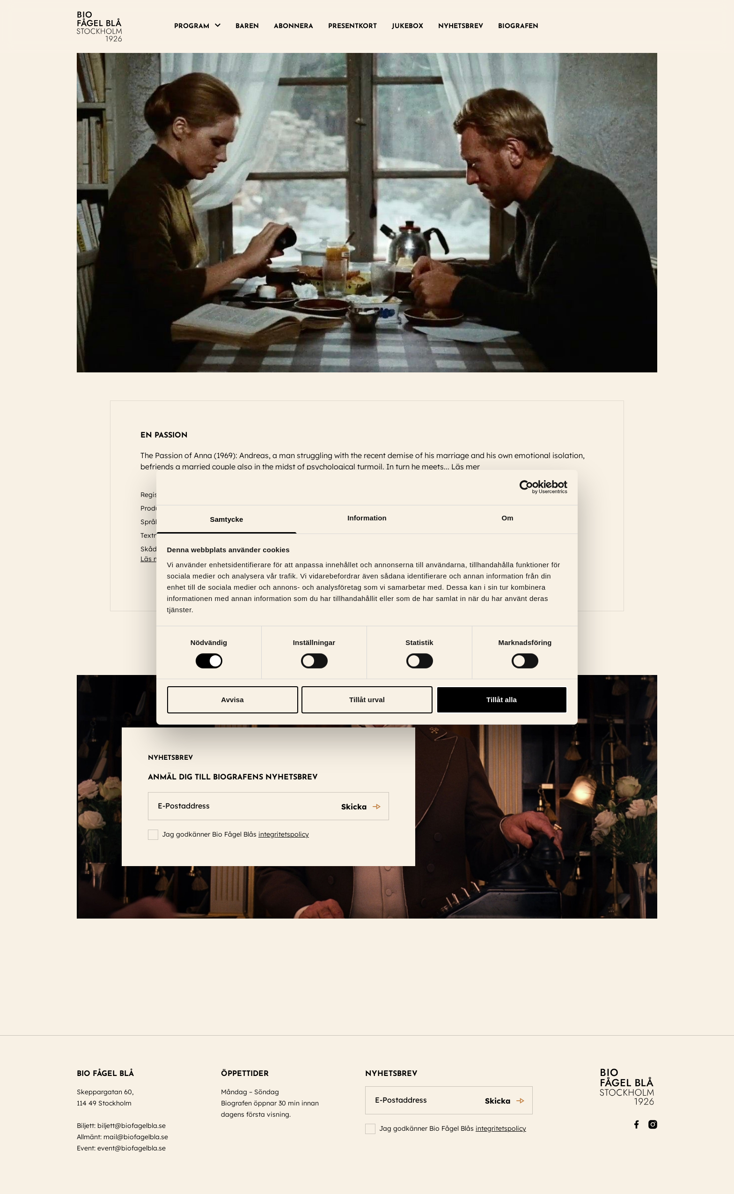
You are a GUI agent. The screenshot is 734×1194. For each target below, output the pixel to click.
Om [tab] (507, 517)
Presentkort (352, 26)
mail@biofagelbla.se (135, 1137)
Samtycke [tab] (226, 519)
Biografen (518, 26)
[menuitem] (201, 26)
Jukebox (407, 26)
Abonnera (293, 26)
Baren (247, 26)
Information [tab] (367, 517)
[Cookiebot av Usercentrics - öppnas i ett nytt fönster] (526, 487)
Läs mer (469, 466)
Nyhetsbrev (460, 26)
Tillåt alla (501, 700)
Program (191, 26)
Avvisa (232, 700)
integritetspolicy (283, 834)
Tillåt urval (367, 700)
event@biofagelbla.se (131, 1148)
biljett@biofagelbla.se (131, 1125)
